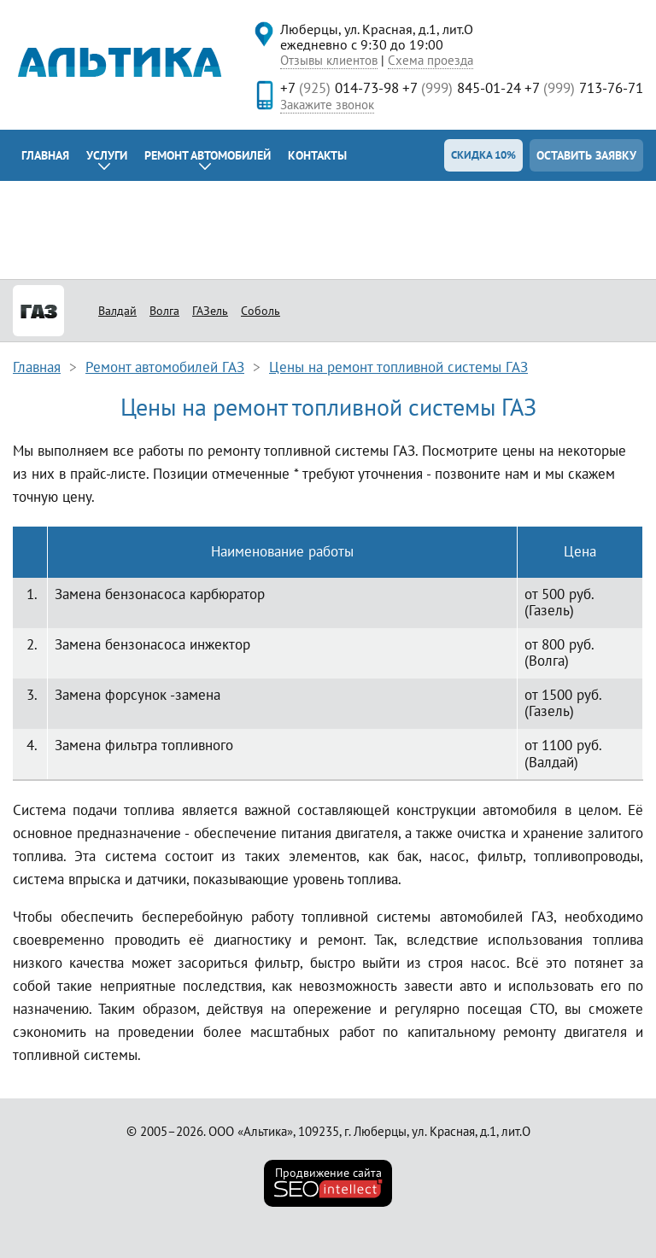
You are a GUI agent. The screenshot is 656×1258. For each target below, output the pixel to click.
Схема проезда (430, 60)
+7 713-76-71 (583, 88)
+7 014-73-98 (339, 88)
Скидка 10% (483, 155)
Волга (164, 310)
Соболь (260, 310)
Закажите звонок (327, 104)
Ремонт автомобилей (207, 155)
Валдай (117, 310)
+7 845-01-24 (461, 88)
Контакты (317, 155)
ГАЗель (210, 310)
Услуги (106, 155)
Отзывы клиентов (329, 60)
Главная (45, 155)
